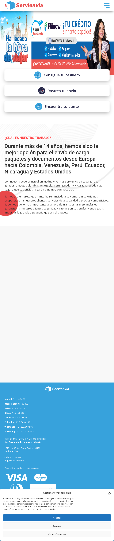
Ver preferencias (57, 534)
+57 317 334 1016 (19, 431)
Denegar (57, 525)
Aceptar (57, 517)
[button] (109, 492)
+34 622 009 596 (18, 426)
